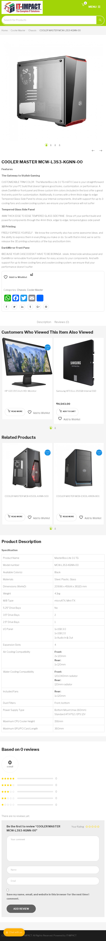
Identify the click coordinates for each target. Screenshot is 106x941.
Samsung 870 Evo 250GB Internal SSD (76, 391)
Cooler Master (18, 30)
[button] (83, 4)
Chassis (32, 30)
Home (5, 30)
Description (44, 322)
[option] (53, 90)
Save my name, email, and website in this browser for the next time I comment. (48, 896)
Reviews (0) (61, 322)
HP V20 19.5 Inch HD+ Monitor (20, 391)
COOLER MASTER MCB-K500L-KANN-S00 (27, 496)
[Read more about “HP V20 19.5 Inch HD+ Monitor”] (15, 412)
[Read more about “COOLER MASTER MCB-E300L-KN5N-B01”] (66, 517)
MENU (94, 6)
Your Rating (77, 826)
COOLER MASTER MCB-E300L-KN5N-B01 (77, 496)
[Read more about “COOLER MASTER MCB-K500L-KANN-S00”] (15, 517)
